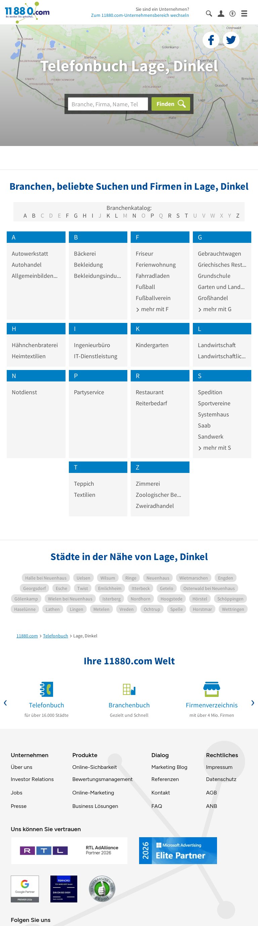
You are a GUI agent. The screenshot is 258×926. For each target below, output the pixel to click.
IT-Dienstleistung (95, 356)
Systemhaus (213, 414)
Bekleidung (88, 264)
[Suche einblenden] (212, 13)
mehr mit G (214, 309)
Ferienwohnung (156, 264)
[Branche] (108, 104)
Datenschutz (221, 779)
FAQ (156, 806)
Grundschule (214, 276)
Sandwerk (210, 436)
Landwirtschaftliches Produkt (222, 356)
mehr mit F (152, 309)
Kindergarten (152, 345)
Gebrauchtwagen (219, 253)
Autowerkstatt (30, 253)
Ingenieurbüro (92, 345)
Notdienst (24, 392)
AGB (211, 792)
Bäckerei (85, 253)
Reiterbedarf (151, 403)
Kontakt (160, 792)
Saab (204, 425)
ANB (211, 806)
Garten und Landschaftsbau (222, 287)
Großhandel (213, 298)
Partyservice (89, 392)
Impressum (219, 767)
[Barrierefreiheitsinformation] (235, 13)
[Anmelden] (223, 13)
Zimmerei (148, 483)
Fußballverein (153, 298)
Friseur (144, 253)
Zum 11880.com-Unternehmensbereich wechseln (140, 15)
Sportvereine (214, 403)
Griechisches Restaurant (222, 264)
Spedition (210, 392)
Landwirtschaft (217, 345)
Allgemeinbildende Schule (36, 276)
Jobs (16, 792)
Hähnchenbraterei (35, 345)
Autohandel (27, 264)
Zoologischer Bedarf (160, 494)
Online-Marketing (93, 792)
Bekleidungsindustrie (98, 276)
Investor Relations (32, 779)
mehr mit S (214, 447)
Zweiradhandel (155, 506)
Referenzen (165, 779)
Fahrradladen (153, 276)
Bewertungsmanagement (102, 779)
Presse (19, 806)
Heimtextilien (29, 356)
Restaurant (150, 392)
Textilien (84, 494)
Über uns (21, 767)
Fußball (145, 287)
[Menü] (247, 13)
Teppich (84, 483)
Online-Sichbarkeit (94, 767)
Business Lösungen (95, 806)
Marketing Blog (169, 767)
